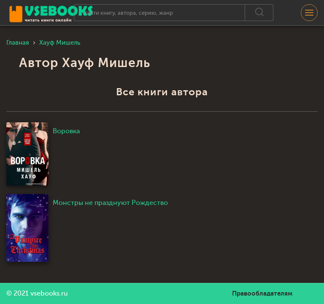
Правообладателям (262, 293)
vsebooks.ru (49, 293)
